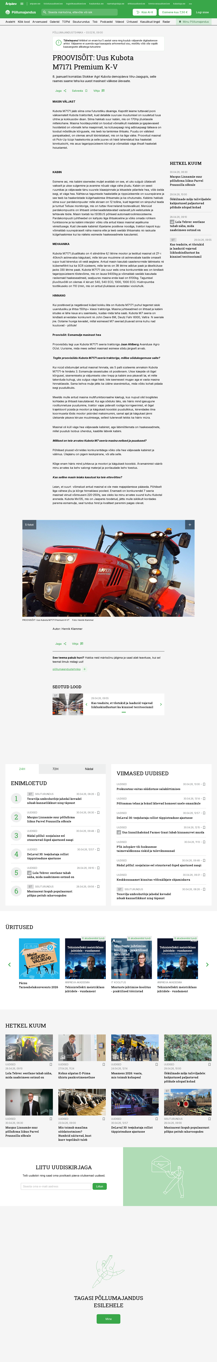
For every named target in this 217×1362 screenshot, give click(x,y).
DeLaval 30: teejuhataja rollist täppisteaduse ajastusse (155, 818)
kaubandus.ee (96, 3)
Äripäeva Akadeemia (77, 982)
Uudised (32, 812)
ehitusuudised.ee (136, 3)
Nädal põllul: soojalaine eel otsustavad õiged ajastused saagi (159, 865)
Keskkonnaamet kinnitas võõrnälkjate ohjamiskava (153, 879)
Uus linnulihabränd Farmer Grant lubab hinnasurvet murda (160, 832)
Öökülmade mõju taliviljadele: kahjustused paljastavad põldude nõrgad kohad (190, 203)
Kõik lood (24, 21)
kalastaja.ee (179, 3)
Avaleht (10, 21)
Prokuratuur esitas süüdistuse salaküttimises (148, 789)
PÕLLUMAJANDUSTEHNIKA (68, 32)
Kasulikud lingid (150, 21)
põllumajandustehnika (67, 669)
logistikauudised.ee (76, 3)
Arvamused (39, 21)
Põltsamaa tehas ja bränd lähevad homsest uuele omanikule (159, 803)
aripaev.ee (35, 3)
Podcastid (106, 21)
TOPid (66, 21)
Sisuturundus (81, 21)
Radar (166, 21)
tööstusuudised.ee (53, 3)
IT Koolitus (118, 982)
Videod (119, 21)
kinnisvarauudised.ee (159, 3)
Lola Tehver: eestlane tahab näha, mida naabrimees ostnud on (187, 226)
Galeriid (54, 21)
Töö (94, 21)
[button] (56, 1186)
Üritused (132, 21)
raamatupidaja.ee (115, 3)
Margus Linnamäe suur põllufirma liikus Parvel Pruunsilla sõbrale (186, 180)
